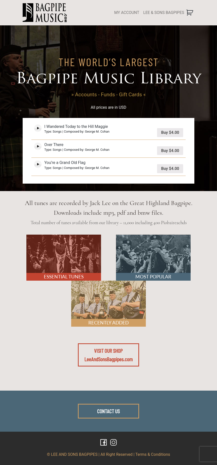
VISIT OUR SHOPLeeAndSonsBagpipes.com (108, 354)
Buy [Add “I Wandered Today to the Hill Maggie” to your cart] (170, 132)
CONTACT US (108, 411)
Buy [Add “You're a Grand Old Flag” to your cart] (170, 168)
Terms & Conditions (152, 454)
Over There (53, 144)
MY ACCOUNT (126, 12)
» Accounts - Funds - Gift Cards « (108, 95)
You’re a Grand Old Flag (65, 162)
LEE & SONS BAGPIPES (163, 12)
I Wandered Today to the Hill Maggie (76, 126)
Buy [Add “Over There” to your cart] (170, 150)
